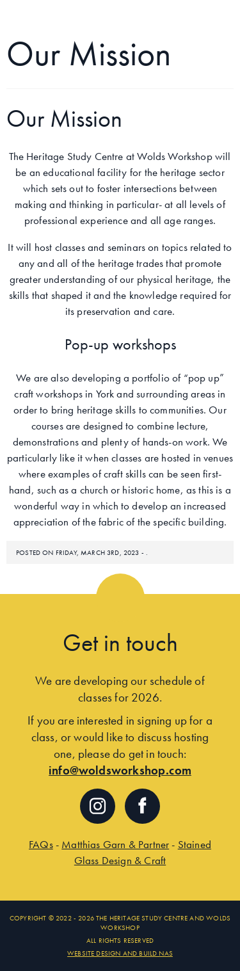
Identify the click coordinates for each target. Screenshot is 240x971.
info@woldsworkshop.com (120, 770)
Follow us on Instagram (97, 806)
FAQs (41, 844)
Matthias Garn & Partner (115, 844)
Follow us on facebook (142, 806)
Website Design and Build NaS (120, 953)
